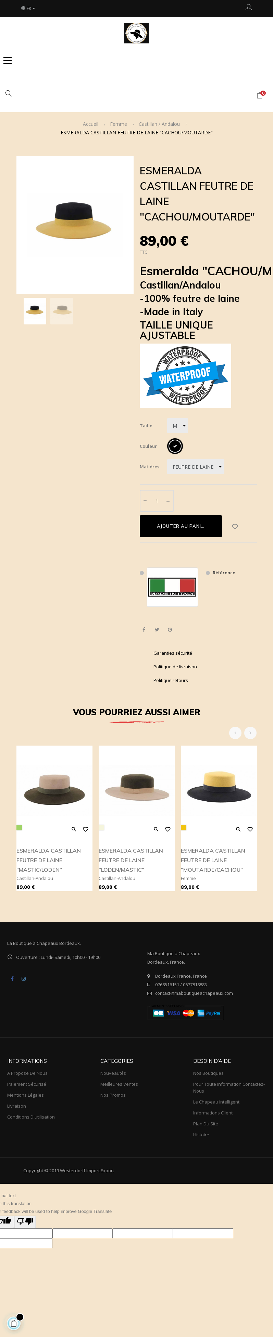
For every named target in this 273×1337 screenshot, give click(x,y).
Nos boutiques (208, 1073)
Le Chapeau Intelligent (216, 1102)
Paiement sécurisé (26, 1084)
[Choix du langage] (28, 8)
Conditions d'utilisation (31, 1117)
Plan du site (205, 1124)
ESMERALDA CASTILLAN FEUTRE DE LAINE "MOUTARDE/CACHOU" (213, 860)
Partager (144, 630)
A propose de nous (27, 1073)
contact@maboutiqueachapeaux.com (194, 993)
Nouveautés (113, 1073)
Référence (224, 573)
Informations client (213, 1113)
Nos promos (113, 1095)
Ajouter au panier (182, 526)
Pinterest (170, 630)
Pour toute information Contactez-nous (229, 1087)
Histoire (201, 1135)
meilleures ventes (119, 1084)
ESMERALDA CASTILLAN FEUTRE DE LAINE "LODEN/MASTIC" (131, 860)
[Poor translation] (25, 1222)
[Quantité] (157, 501)
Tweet (157, 630)
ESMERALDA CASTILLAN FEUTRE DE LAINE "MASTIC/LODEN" (48, 860)
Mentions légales (25, 1095)
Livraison (16, 1106)
